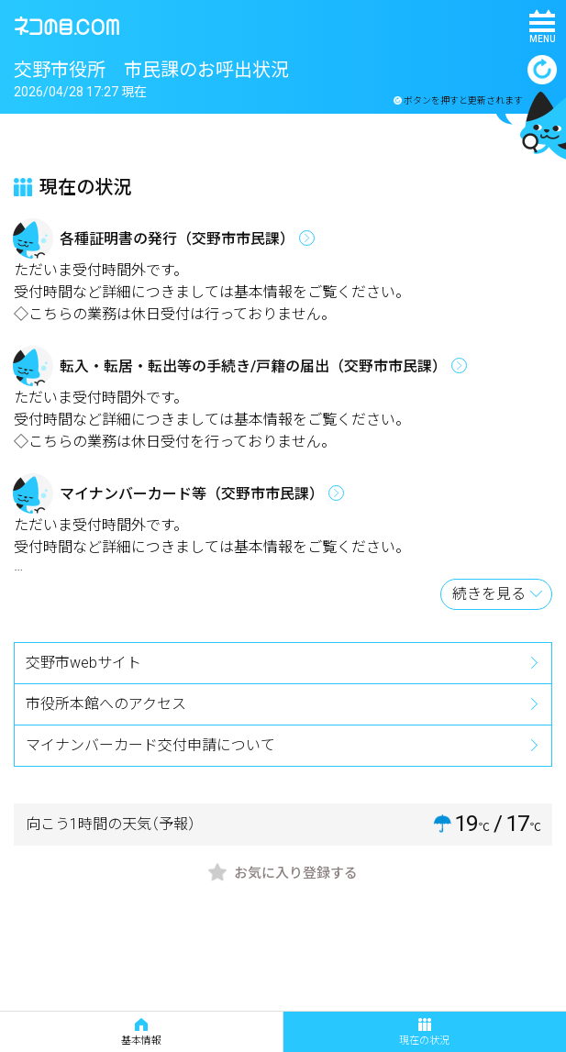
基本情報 (141, 1032)
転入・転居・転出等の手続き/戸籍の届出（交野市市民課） (253, 366)
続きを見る (489, 594)
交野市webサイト (83, 662)
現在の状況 (424, 1032)
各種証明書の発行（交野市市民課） (177, 239)
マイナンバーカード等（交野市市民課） (192, 494)
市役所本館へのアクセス (106, 704)
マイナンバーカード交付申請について (150, 745)
